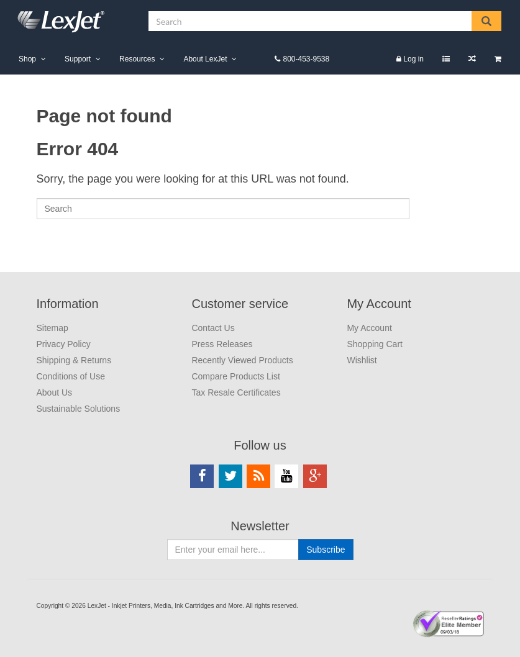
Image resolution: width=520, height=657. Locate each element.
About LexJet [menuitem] (205, 59)
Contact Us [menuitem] (212, 328)
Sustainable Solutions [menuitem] (79, 409)
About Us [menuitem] (55, 392)
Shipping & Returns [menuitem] (74, 360)
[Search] (223, 208)
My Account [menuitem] (379, 303)
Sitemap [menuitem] (52, 328)
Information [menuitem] (68, 303)
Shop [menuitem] (27, 59)
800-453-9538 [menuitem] (306, 59)
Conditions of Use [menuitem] (71, 376)
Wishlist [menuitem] (446, 58)
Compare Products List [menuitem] (472, 58)
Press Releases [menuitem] (221, 344)
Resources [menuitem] (137, 59)
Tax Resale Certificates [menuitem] (235, 392)
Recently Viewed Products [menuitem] (242, 360)
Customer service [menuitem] (239, 303)
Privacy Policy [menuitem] (64, 344)
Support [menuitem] (78, 59)
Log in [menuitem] (413, 59)
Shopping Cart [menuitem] (498, 58)
